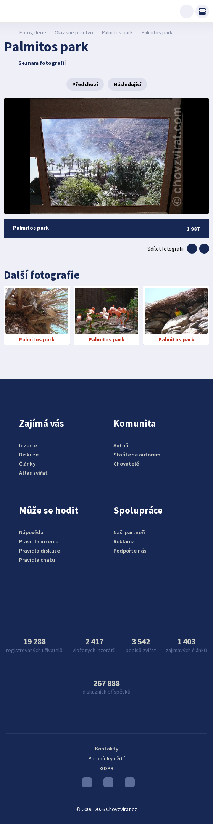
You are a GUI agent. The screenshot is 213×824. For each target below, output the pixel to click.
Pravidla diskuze (39, 550)
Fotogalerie (32, 32)
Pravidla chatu (37, 559)
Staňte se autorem (136, 454)
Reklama (124, 541)
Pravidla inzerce (38, 541)
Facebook (130, 784)
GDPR (106, 768)
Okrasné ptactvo (74, 32)
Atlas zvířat (33, 472)
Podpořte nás (130, 550)
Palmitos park (117, 32)
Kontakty (106, 748)
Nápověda (31, 532)
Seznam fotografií (36, 62)
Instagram (108, 784)
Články (27, 463)
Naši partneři (129, 532)
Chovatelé (126, 463)
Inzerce (28, 445)
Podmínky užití (106, 758)
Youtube (87, 784)
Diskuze (29, 454)
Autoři (121, 445)
